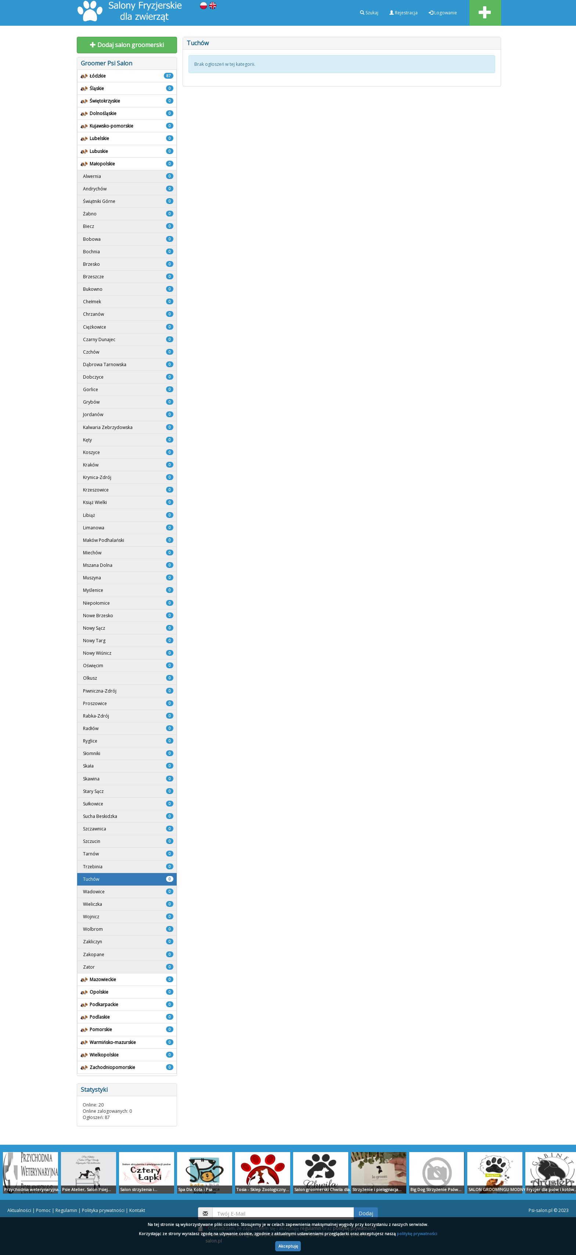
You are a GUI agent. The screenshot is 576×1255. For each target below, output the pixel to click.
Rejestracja (403, 13)
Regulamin (66, 1210)
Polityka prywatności (103, 1210)
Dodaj (366, 1213)
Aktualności (19, 1210)
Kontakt (137, 1210)
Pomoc (43, 1210)
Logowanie (443, 13)
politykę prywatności (417, 1233)
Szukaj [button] (369, 13)
